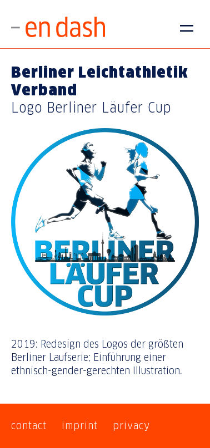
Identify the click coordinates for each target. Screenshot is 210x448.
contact (29, 425)
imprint (80, 425)
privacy (131, 425)
